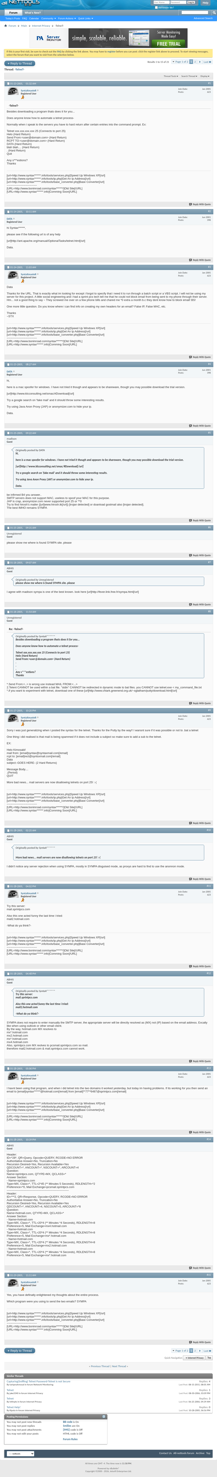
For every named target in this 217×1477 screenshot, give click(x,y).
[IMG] (66, 1429)
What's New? (33, 12)
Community (47, 18)
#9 (209, 710)
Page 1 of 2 (182, 61)
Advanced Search (203, 18)
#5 (209, 432)
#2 (209, 211)
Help (205, 2)
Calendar (34, 18)
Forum (13, 12)
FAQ (24, 18)
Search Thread (188, 76)
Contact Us (165, 1453)
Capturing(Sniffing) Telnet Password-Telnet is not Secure (39, 1381)
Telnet (10, 1390)
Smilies (67, 1425)
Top (209, 1358)
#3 (209, 266)
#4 (209, 364)
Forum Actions (65, 18)
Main (24, 25)
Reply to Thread (20, 63)
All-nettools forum (183, 1453)
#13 (209, 1068)
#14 (209, 1139)
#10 (209, 830)
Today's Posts (12, 18)
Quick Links (84, 18)
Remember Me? (164, 7)
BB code (67, 1421)
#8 (209, 611)
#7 (209, 562)
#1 (209, 83)
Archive (200, 1453)
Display (204, 76)
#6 (209, 527)
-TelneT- (19, 69)
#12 (209, 973)
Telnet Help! (14, 1407)
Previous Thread (100, 1366)
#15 (209, 1274)
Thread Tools (170, 76)
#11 (209, 885)
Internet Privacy (41, 25)
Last (208, 61)
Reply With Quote (200, 204)
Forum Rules (70, 1439)
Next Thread (119, 1366)
